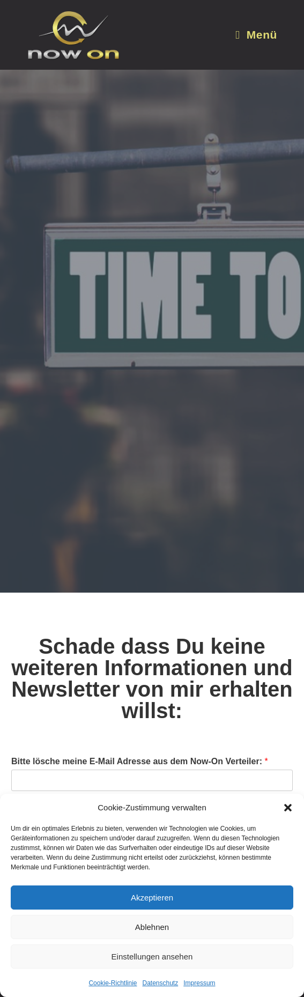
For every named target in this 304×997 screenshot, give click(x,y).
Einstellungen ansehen (152, 956)
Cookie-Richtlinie (112, 983)
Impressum (199, 983)
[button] (288, 807)
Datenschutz (161, 983)
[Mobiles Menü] (256, 34)
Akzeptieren (152, 897)
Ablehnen (152, 927)
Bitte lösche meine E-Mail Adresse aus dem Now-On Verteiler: (139, 761)
